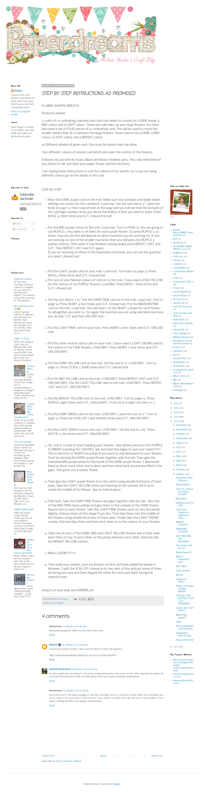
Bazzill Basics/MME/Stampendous (183, 233)
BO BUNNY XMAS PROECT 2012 (182, 247)
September (182, 438)
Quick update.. (183, 570)
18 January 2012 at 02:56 (84, 669)
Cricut (53, 603)
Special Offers (180, 358)
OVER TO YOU (21, 339)
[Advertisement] (87, 71)
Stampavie (178, 366)
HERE (14, 133)
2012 (176, 421)
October (181, 434)
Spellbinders (179, 362)
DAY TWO (181, 566)
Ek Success (179, 299)
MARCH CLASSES (182, 523)
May (179, 456)
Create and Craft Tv (183, 282)
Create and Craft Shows (184, 609)
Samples (177, 351)
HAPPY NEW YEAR (23, 509)
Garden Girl (179, 303)
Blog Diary (181, 498)
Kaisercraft (178, 330)
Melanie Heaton (181, 337)
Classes (177, 260)
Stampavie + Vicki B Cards (184, 634)
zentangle (178, 390)
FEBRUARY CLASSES (182, 530)
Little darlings (180, 333)
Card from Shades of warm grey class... (182, 514)
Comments (20, 229)
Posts (17, 224)
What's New (179, 376)
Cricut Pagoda (180, 292)
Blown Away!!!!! (184, 552)
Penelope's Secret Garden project (182, 342)
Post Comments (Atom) (69, 761)
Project (60, 603)
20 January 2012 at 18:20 (75, 690)
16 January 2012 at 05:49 (75, 645)
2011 (176, 647)
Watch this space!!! (181, 616)
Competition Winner (183, 271)
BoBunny (177, 253)
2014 (176, 412)
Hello (178, 622)
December (182, 425)
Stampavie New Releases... (184, 479)
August (180, 443)
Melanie (53, 645)
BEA (175, 239)
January (180, 474)
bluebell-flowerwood (60, 669)
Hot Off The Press (182, 307)
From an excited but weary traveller (184, 492)
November (182, 429)
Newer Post (48, 756)
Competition (179, 268)
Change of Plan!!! (181, 580)
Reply (52, 635)
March (179, 465)
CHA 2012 (178, 256)
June (179, 452)
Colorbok (178, 264)
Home (103, 756)
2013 (176, 417)
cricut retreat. (180, 295)
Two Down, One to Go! (184, 547)
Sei (174, 355)
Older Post (157, 756)
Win (175, 380)
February (181, 469)
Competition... (30, 367)
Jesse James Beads (183, 323)
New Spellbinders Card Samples (185, 627)
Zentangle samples (30, 579)
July (178, 447)
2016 (176, 403)
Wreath (179, 575)
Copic (176, 278)
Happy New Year (184, 640)
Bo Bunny (178, 243)
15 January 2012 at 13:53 (75, 626)
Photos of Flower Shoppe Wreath (185, 589)
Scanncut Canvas (23, 279)
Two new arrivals (22, 442)
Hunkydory (179, 319)
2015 (176, 408)
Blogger (117, 784)
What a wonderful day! (182, 559)
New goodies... (184, 484)
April (179, 461)
